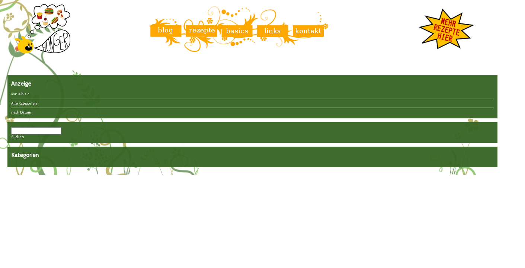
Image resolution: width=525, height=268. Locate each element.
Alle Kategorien (24, 103)
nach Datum (21, 112)
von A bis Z (20, 94)
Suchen (17, 136)
